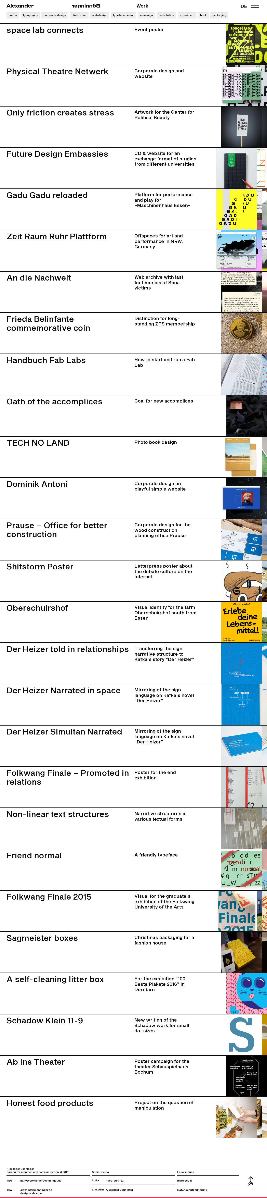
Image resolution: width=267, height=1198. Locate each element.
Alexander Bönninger (119, 1190)
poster (13, 15)
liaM (9, 1181)
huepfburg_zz (115, 1181)
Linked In (98, 1189)
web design (99, 15)
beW (9, 1190)
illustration (79, 15)
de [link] (244, 6)
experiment (187, 15)
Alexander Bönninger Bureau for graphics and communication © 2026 (37, 1170)
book (203, 15)
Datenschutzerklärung (192, 1190)
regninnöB (86, 6)
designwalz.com (31, 1193)
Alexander (20, 6)
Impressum (184, 1181)
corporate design (54, 15)
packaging (219, 15)
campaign (146, 15)
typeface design (123, 15)
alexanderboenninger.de (36, 1190)
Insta (95, 1180)
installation (166, 15)
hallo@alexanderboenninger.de (40, 1181)
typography (30, 15)
